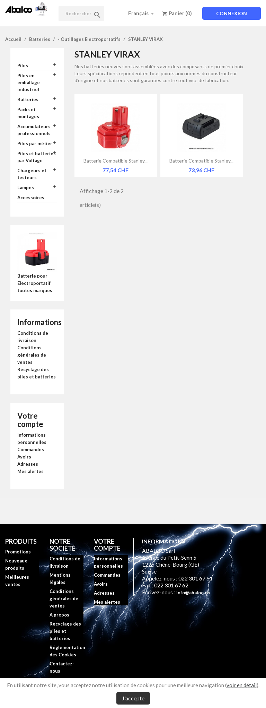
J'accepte (133, 698)
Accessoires (30, 197)
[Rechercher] (81, 13)
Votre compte (30, 420)
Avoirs (24, 457)
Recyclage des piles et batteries (65, 631)
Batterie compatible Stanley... (115, 160)
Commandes (30, 449)
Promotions (18, 551)
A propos (59, 615)
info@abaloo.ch (193, 592)
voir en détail (242, 685)
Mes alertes (30, 471)
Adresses (27, 464)
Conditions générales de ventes (31, 355)
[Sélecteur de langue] (141, 13)
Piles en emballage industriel (28, 82)
